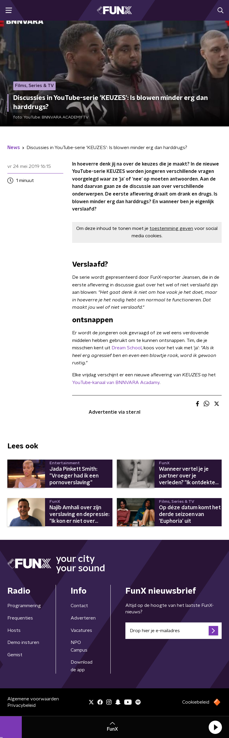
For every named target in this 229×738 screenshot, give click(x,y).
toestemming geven (171, 228)
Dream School (127, 347)
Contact (79, 605)
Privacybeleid (21, 705)
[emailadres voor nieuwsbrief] (173, 630)
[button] (215, 727)
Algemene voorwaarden (33, 699)
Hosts (14, 630)
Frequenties (20, 618)
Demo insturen (23, 642)
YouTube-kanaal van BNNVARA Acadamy (116, 382)
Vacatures (81, 630)
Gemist (14, 654)
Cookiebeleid (195, 702)
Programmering (24, 605)
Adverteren (83, 618)
